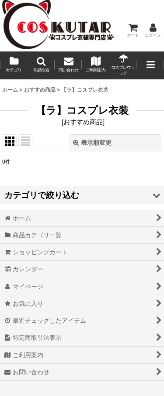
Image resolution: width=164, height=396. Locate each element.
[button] (40, 65)
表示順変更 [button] (92, 142)
